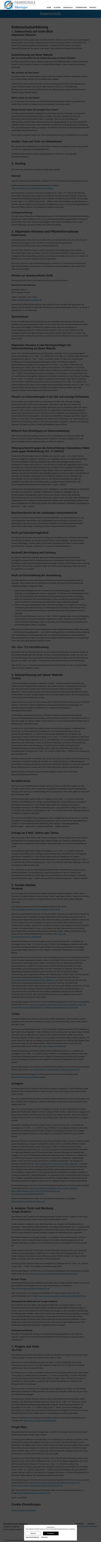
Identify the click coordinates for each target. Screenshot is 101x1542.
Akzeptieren (50, 1533)
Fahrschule (68, 7)
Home (49, 7)
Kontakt (92, 7)
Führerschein (81, 7)
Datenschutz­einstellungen (32, 1537)
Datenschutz (44, 1537)
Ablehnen (33, 1533)
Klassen (57, 7)
